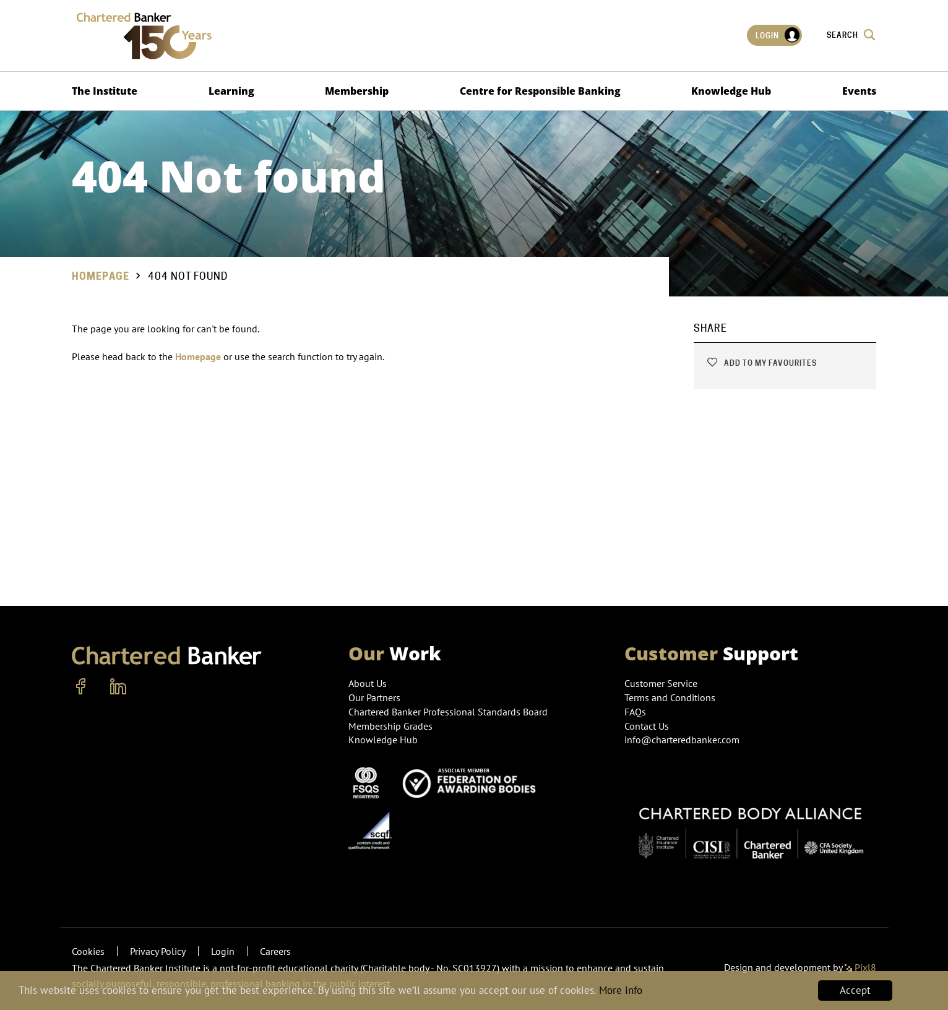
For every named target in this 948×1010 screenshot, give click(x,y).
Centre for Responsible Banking (540, 91)
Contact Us (646, 726)
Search (851, 34)
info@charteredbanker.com (683, 739)
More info (620, 991)
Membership (357, 91)
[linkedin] (118, 687)
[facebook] (81, 687)
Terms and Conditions (669, 697)
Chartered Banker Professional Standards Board (448, 712)
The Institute (104, 91)
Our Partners (374, 697)
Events (859, 91)
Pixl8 (860, 967)
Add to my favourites (761, 363)
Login (778, 35)
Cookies (88, 951)
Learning (231, 91)
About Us (367, 683)
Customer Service (660, 683)
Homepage (100, 276)
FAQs (635, 712)
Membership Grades (390, 726)
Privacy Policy (158, 951)
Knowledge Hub (731, 91)
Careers (275, 951)
